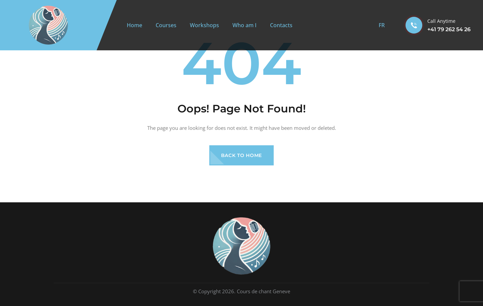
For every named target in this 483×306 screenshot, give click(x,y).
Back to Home (241, 155)
